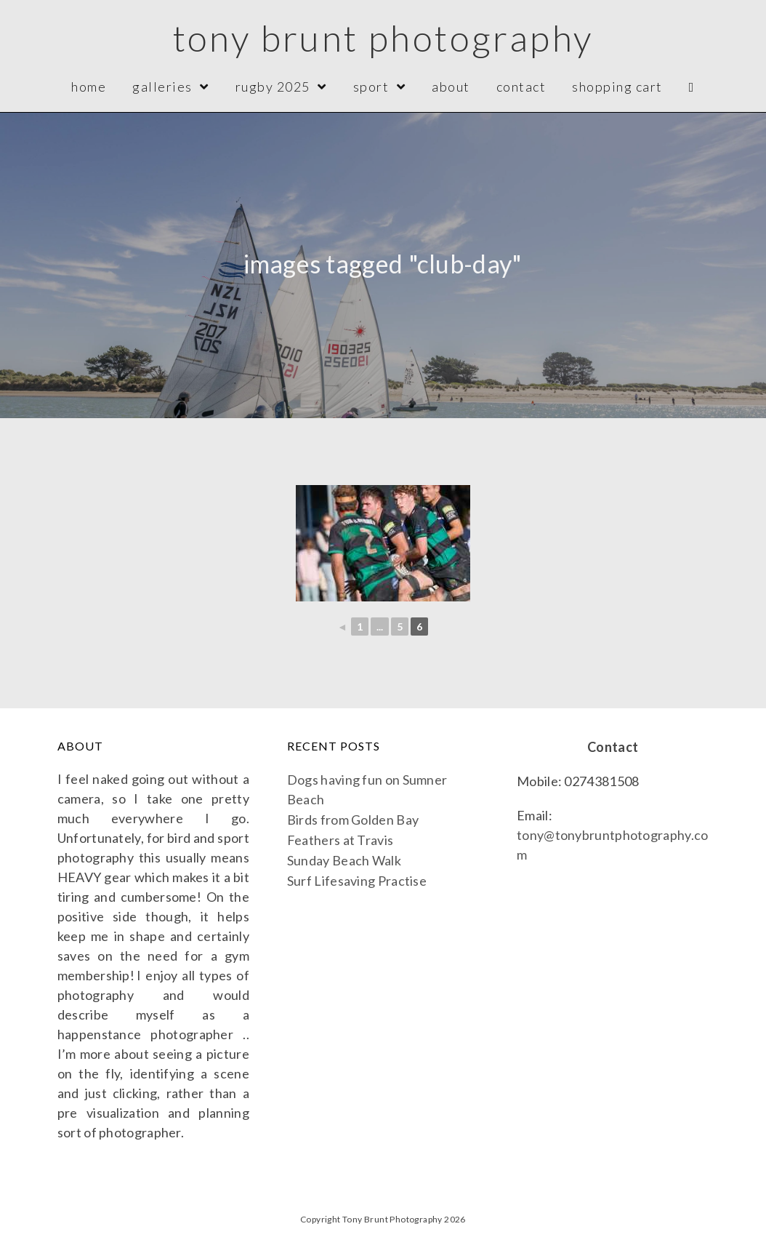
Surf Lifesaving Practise (357, 881)
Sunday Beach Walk (344, 860)
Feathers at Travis (340, 840)
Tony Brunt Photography (383, 38)
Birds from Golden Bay (353, 820)
